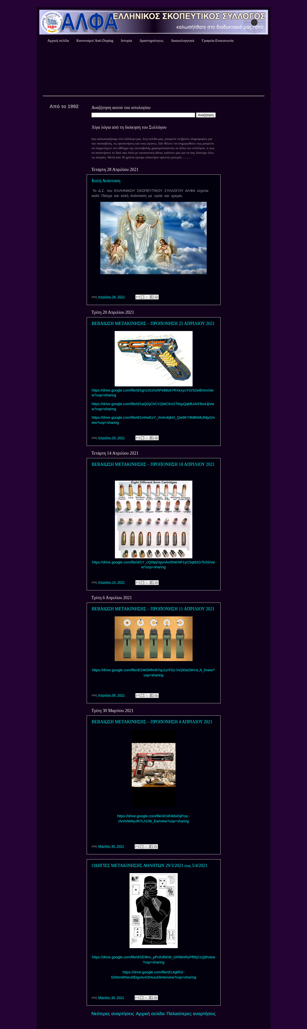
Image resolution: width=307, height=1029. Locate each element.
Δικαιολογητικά (182, 41)
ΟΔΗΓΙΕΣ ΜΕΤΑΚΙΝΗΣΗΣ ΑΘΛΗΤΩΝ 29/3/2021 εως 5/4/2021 (150, 865)
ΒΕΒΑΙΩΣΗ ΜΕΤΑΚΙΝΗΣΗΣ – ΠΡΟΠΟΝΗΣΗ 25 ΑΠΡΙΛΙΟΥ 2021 (153, 323)
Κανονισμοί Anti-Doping (94, 41)
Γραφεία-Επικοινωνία (218, 41)
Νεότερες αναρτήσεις (113, 1013)
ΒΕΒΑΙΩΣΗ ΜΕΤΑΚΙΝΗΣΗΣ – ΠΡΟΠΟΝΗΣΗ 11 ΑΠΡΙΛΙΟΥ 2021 (153, 608)
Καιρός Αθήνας (153, 70)
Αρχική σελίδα (58, 41)
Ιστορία (126, 41)
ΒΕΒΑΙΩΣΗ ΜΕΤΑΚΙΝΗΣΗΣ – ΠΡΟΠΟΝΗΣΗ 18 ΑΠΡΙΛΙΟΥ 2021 (153, 464)
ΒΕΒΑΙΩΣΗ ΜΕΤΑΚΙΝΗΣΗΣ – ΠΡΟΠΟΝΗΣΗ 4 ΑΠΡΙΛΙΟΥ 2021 (152, 721)
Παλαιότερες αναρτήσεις (191, 1013)
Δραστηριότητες (151, 41)
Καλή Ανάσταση (106, 180)
